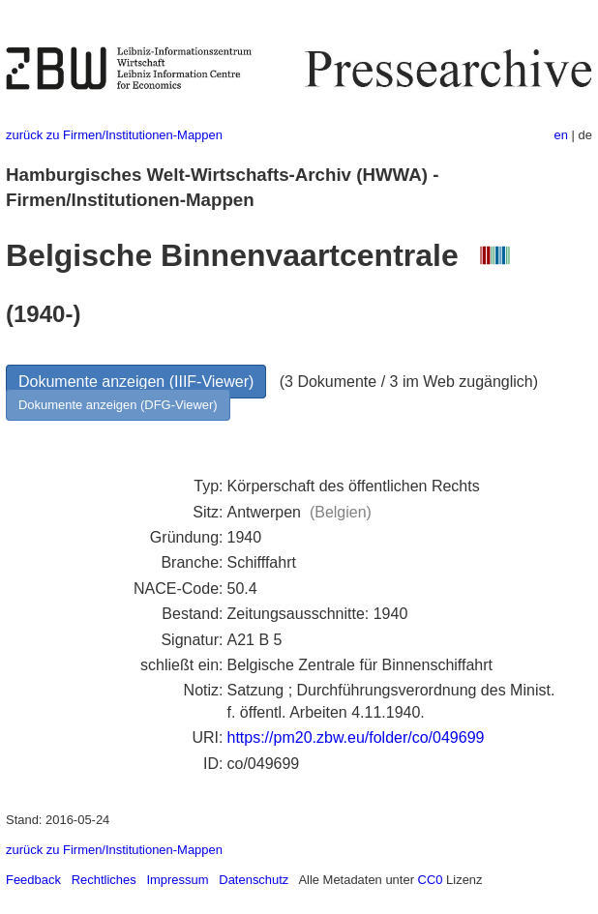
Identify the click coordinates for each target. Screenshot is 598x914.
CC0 (430, 879)
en (561, 135)
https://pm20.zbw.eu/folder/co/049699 (355, 737)
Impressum (177, 879)
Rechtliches (104, 879)
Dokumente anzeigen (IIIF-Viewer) (136, 381)
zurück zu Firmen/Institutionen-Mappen (114, 135)
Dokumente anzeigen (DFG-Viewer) (118, 405)
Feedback (33, 879)
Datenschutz (253, 879)
